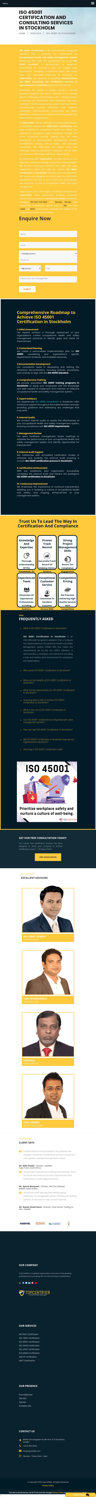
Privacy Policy (48, 1485)
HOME (22, 33)
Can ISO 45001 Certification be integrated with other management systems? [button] (46, 721)
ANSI (32, 208)
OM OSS (22, 1398)
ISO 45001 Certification (29, 1341)
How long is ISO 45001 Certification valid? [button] (41, 750)
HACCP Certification (28, 1356)
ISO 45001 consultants (47, 401)
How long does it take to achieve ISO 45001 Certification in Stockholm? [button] (42, 701)
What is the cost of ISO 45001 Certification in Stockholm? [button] (43, 711)
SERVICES (35, 33)
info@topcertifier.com (32, 1451)
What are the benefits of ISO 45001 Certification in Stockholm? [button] (45, 681)
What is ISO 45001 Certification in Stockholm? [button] (43, 628)
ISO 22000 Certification (29, 1345)
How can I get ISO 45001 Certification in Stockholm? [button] (46, 730)
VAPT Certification (27, 1360)
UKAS (22, 208)
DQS (45, 202)
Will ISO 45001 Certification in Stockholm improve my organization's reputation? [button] (47, 740)
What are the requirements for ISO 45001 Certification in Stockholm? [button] (47, 691)
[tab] (48, 629)
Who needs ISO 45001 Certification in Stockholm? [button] (45, 671)
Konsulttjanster (26, 1394)
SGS (36, 202)
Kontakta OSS (25, 1406)
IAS (65, 205)
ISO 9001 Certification (28, 1334)
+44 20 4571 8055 (30, 1446)
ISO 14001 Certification (29, 1338)
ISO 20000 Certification (29, 1353)
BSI (31, 202)
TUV (40, 202)
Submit (27, 289)
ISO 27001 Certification (29, 1349)
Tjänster (22, 1402)
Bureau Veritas (63, 202)
